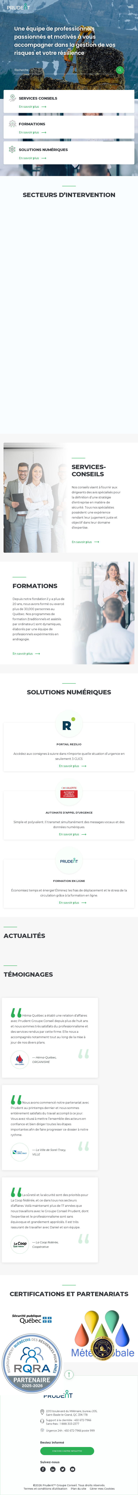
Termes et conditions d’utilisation (45, 1488)
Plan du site (78, 1488)
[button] (130, 6)
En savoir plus (29, 106)
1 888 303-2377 (69, 1423)
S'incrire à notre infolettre (67, 1451)
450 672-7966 (82, 1420)
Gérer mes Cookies (102, 1488)
